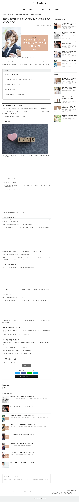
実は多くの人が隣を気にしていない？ (13, 84)
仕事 (50, 9)
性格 (37, 9)
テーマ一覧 (12, 491)
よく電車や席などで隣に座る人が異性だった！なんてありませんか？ (20, 79)
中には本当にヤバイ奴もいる (11, 89)
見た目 (30, 9)
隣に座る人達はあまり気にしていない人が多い (15, 94)
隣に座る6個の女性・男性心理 (11, 74)
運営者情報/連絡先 (27, 491)
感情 (43, 9)
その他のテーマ (58, 9)
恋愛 (24, 9)
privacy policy (19, 491)
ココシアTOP (4, 491)
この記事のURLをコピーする (26, 376)
